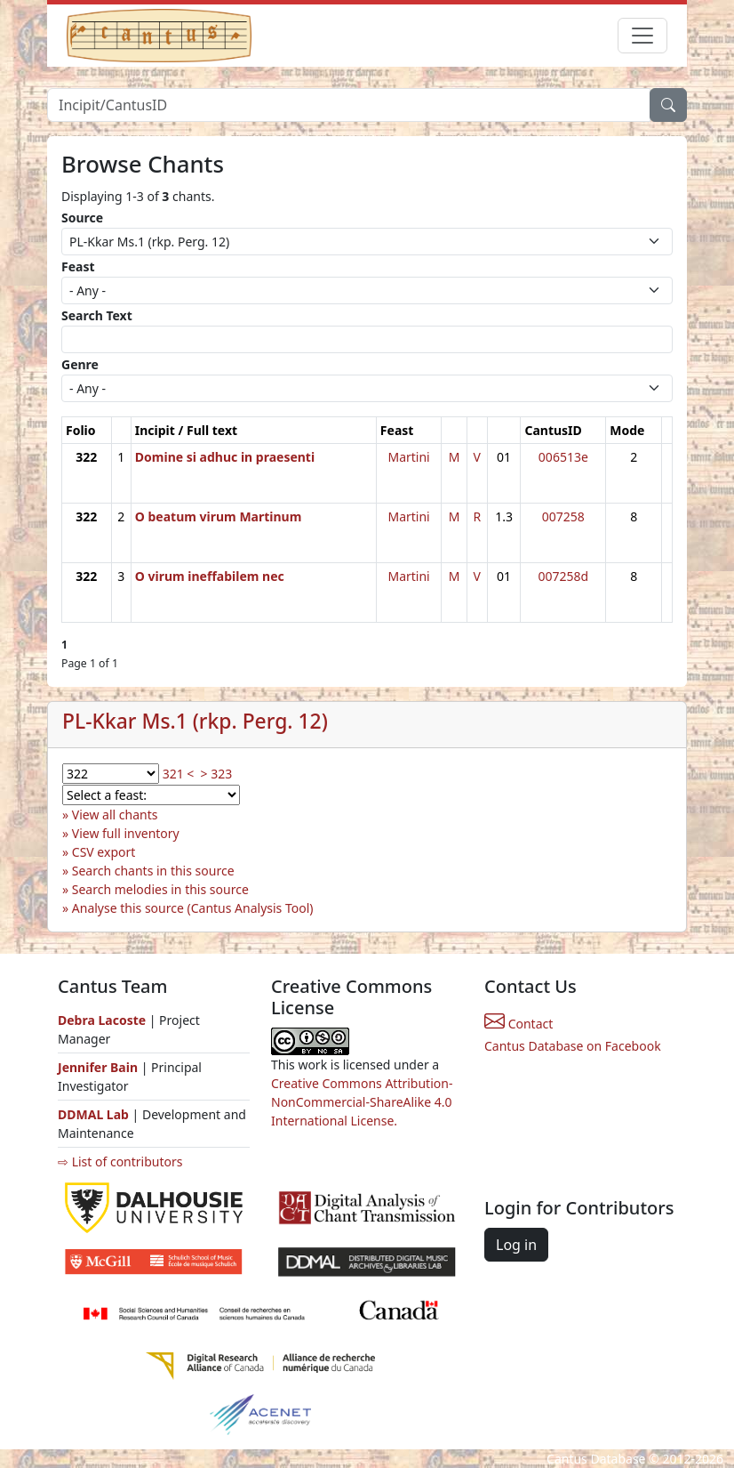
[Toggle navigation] (642, 35)
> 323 (217, 773)
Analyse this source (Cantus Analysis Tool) (193, 907)
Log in (516, 1244)
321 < (179, 773)
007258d (564, 576)
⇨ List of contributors (120, 1161)
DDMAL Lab (93, 1114)
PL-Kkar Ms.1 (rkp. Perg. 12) (195, 721)
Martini (408, 456)
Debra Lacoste (102, 1020)
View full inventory (126, 833)
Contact (518, 1023)
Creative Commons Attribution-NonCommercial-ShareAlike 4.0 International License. (361, 1102)
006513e (563, 456)
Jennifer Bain (99, 1067)
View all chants (115, 814)
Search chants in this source (153, 870)
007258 (563, 516)
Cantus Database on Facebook (572, 1045)
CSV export (104, 851)
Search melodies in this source (160, 889)
